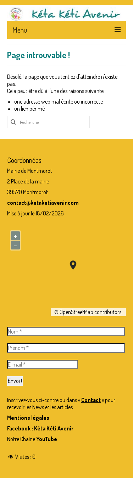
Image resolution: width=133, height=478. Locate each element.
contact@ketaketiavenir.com (43, 202)
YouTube (46, 439)
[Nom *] (66, 331)
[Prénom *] (66, 347)
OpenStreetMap (76, 311)
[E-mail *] (42, 364)
